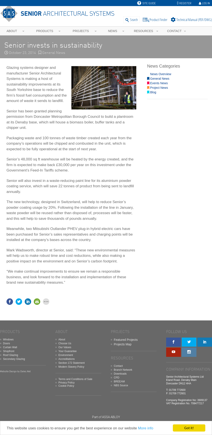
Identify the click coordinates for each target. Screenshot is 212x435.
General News (53, 53)
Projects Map (123, 344)
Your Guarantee (67, 351)
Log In (206, 3)
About (11, 31)
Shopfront (8, 351)
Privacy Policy (66, 382)
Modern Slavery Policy (71, 366)
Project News (157, 87)
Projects (81, 31)
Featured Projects (126, 339)
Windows (8, 339)
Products (44, 31)
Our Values (64, 347)
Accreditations (66, 359)
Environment (65, 355)
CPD (116, 377)
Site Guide (146, 3)
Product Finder (158, 19)
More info (145, 428)
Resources (143, 31)
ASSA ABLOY (111, 417)
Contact (174, 31)
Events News (157, 83)
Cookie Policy (66, 385)
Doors (6, 343)
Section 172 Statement (71, 362)
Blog (151, 92)
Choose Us (64, 343)
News (112, 31)
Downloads (120, 373)
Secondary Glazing (14, 359)
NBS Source (121, 385)
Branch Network (123, 369)
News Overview (159, 74)
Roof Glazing (10, 355)
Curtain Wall (10, 347)
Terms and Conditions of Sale (75, 379)
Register (185, 3)
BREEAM (119, 381)
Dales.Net (25, 371)
